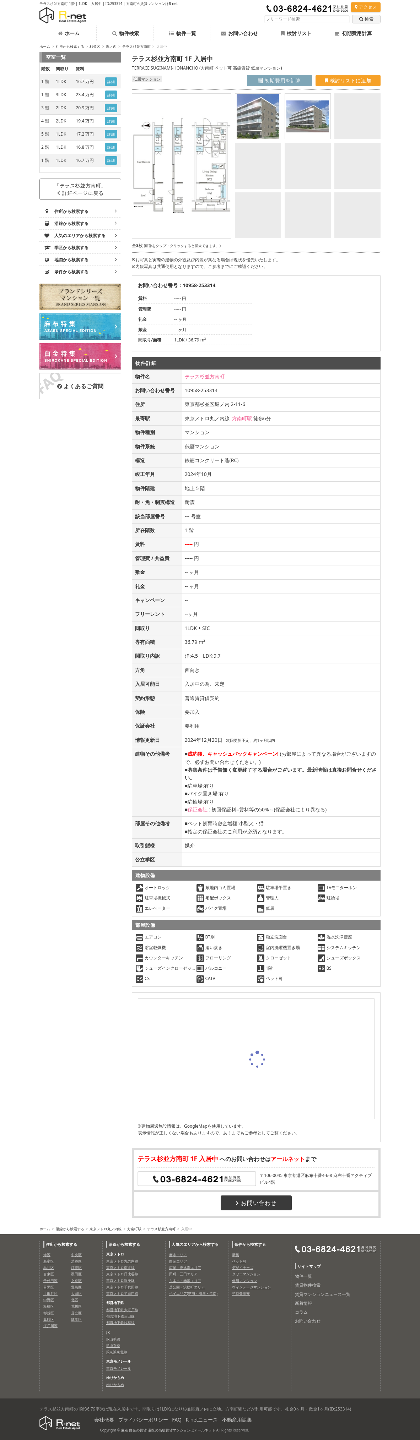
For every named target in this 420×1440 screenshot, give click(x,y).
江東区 (76, 1267)
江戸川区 (50, 1325)
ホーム (69, 33)
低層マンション (244, 1280)
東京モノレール (118, 1368)
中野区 (48, 1299)
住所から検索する (70, 46)
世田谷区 (50, 1293)
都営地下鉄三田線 (120, 1316)
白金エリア (178, 1261)
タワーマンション (246, 1273)
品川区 (48, 1267)
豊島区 (76, 1287)
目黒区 (48, 1287)
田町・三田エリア (183, 1273)
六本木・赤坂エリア (185, 1280)
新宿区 (48, 1261)
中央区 (76, 1254)
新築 (235, 1254)
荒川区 (76, 1306)
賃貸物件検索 (308, 1285)
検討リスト (296, 33)
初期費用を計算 (279, 80)
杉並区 (95, 46)
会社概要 (104, 1419)
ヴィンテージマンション (251, 1287)
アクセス (366, 7)
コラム (301, 1312)
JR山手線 (113, 1339)
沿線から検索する (70, 1228)
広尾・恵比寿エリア (185, 1267)
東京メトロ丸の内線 (122, 1261)
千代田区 (50, 1280)
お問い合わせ (239, 33)
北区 (74, 1299)
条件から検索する (250, 1244)
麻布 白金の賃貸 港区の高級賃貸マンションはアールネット (168, 1430)
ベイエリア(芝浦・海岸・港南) (193, 1293)
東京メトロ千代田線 (122, 1287)
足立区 (76, 1312)
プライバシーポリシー (143, 1419)
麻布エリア (178, 1254)
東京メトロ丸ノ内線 (106, 1228)
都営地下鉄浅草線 (120, 1322)
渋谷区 (76, 1261)
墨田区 (76, 1273)
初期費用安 (241, 1293)
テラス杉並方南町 (136, 46)
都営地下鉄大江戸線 (122, 1309)
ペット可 (239, 1261)
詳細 (111, 81)
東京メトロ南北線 (120, 1267)
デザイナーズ (242, 1267)
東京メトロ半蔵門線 (122, 1293)
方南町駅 (242, 418)
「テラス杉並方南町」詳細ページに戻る (80, 189)
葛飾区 (48, 1319)
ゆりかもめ (115, 1384)
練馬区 (76, 1319)
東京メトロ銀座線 (120, 1280)
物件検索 (125, 33)
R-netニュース (202, 1419)
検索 (366, 19)
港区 (46, 1254)
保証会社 (198, 809)
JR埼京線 (113, 1345)
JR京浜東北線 (116, 1351)
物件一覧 (182, 33)
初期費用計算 (353, 33)
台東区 (48, 1273)
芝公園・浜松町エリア (187, 1287)
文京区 (76, 1280)
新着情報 (303, 1303)
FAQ (177, 1419)
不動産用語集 (237, 1419)
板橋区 (48, 1306)
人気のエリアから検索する (195, 1244)
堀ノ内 (111, 46)
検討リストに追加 (348, 80)
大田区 (76, 1293)
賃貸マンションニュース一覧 (322, 1294)
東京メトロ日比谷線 (122, 1273)
